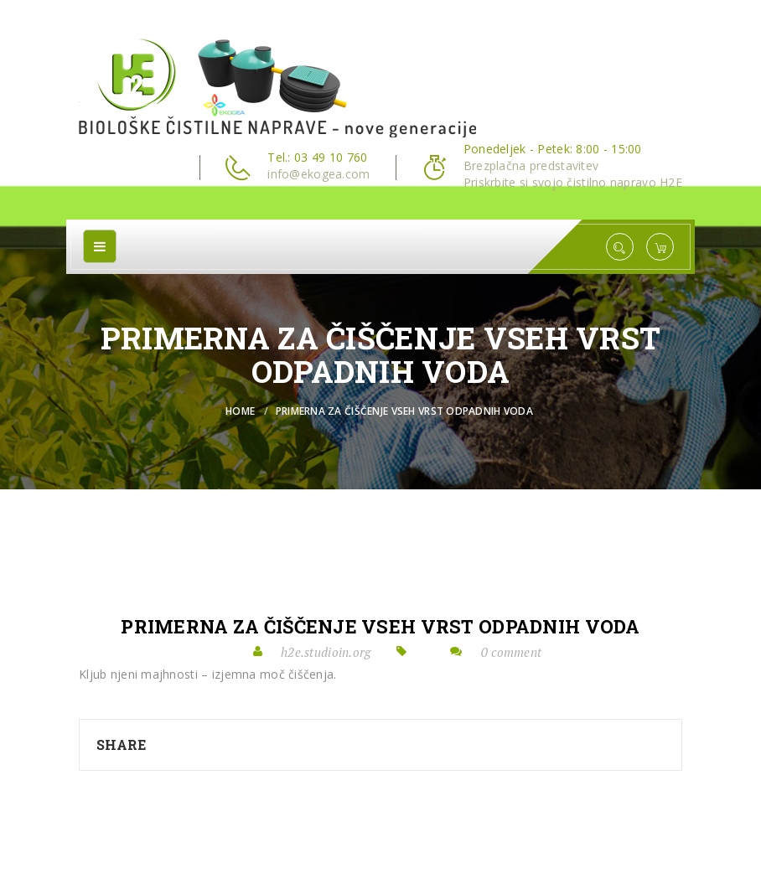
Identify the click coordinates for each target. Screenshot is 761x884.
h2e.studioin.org (325, 652)
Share (121, 744)
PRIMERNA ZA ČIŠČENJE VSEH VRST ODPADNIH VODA (380, 626)
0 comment (511, 652)
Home (240, 411)
